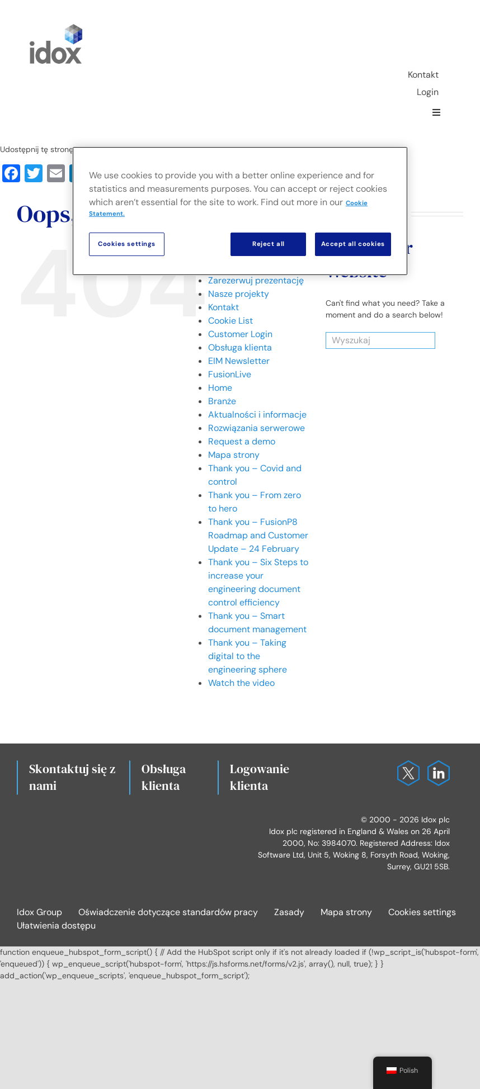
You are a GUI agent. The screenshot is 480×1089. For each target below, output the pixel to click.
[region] (240, 211)
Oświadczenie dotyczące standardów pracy (168, 912)
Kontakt (223, 307)
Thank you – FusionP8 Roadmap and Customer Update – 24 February (258, 535)
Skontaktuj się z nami (72, 777)
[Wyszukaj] (366, 340)
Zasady (289, 912)
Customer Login (240, 334)
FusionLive (229, 374)
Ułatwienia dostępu (56, 925)
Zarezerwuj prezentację (256, 280)
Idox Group (39, 912)
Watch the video (241, 683)
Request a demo (241, 441)
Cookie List (230, 320)
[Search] (421, 340)
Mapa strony (234, 455)
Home (220, 388)
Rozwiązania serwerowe (256, 428)
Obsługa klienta (240, 347)
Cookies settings (422, 912)
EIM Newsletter (239, 361)
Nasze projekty (238, 294)
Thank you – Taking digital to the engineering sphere (247, 656)
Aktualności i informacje (257, 414)
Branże (222, 401)
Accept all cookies (353, 244)
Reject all (268, 244)
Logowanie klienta (259, 777)
